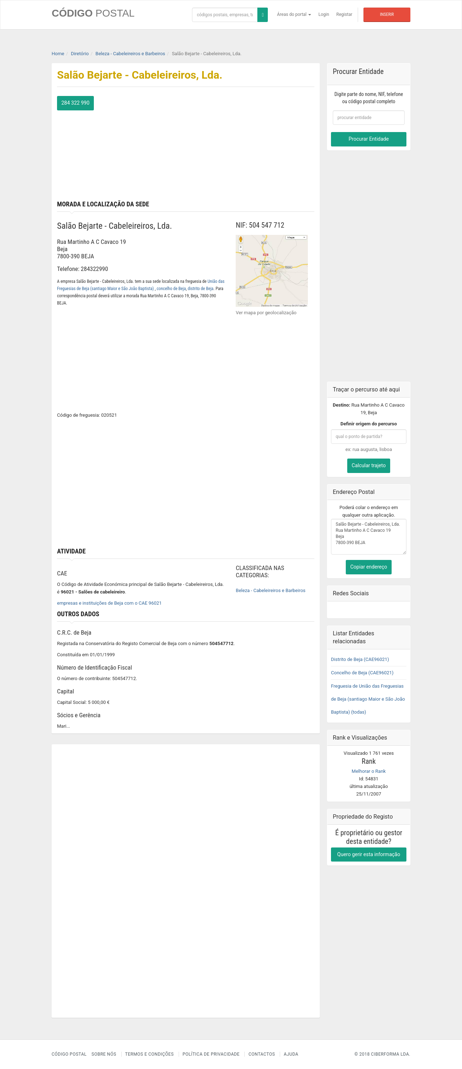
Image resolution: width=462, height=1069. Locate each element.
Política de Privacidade (211, 1054)
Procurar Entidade (369, 139)
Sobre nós (104, 1054)
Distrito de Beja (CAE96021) (360, 659)
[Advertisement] (253, 146)
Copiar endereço (368, 567)
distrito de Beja (200, 288)
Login (323, 14)
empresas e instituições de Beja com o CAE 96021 (109, 603)
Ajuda (291, 1054)
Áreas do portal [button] (294, 14)
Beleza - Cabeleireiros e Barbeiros (270, 590)
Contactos (261, 1054)
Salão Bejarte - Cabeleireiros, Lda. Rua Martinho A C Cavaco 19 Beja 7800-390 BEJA (368, 536)
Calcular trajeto (368, 465)
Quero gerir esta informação (368, 854)
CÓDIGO (93, 13)
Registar (344, 14)
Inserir (387, 14)
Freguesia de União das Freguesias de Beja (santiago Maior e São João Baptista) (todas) (368, 698)
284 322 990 (75, 103)
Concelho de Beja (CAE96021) (362, 672)
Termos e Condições (149, 1054)
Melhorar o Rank (368, 771)
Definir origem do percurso (368, 423)
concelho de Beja (171, 288)
